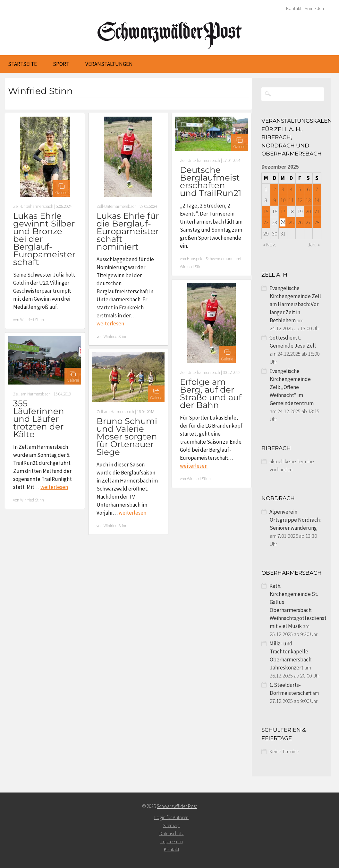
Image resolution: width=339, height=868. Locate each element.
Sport (61, 63)
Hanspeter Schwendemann (210, 258)
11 (291, 200)
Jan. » (314, 244)
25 (291, 222)
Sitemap (171, 825)
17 (282, 211)
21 (316, 211)
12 (299, 200)
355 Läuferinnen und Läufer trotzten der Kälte (38, 418)
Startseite (22, 63)
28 (316, 222)
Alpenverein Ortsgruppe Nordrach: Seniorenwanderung (295, 519)
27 (308, 222)
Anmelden (314, 8)
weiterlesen (110, 323)
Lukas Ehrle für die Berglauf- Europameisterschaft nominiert (128, 231)
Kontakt (293, 8)
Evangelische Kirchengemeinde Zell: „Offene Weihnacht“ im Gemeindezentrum (291, 387)
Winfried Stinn (32, 320)
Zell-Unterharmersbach (33, 206)
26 (299, 222)
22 (265, 222)
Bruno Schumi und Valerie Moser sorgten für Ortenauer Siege (127, 436)
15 (265, 211)
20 (308, 211)
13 (308, 200)
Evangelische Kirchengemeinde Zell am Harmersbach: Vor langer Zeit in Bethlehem (295, 304)
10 (282, 200)
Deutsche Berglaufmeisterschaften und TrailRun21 (210, 181)
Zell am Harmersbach (32, 394)
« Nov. (269, 244)
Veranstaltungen (109, 63)
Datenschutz (171, 833)
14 (316, 200)
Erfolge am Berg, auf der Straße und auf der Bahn (211, 393)
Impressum (171, 841)
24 (282, 222)
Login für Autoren (171, 817)
